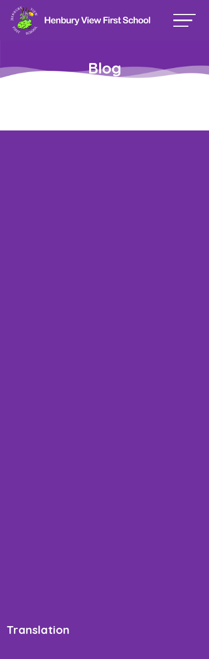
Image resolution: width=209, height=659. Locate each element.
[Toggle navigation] (184, 20)
